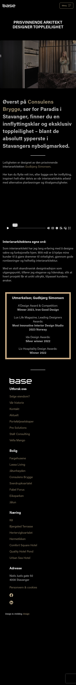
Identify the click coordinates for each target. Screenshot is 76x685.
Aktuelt (14, 415)
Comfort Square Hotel (23, 545)
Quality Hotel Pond (21, 551)
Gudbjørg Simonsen (38, 166)
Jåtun (12, 502)
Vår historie (16, 403)
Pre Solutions (18, 428)
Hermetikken (17, 539)
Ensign (26, 614)
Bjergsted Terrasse (21, 526)
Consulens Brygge (21, 477)
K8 (11, 520)
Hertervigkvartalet (20, 533)
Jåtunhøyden (17, 471)
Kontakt (14, 409)
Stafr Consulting (19, 434)
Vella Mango (17, 440)
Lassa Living (17, 464)
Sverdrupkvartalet (20, 483)
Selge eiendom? (19, 396)
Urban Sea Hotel (19, 558)
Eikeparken (16, 496)
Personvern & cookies (23, 587)
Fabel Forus (16, 490)
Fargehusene (17, 458)
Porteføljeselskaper (21, 421)
